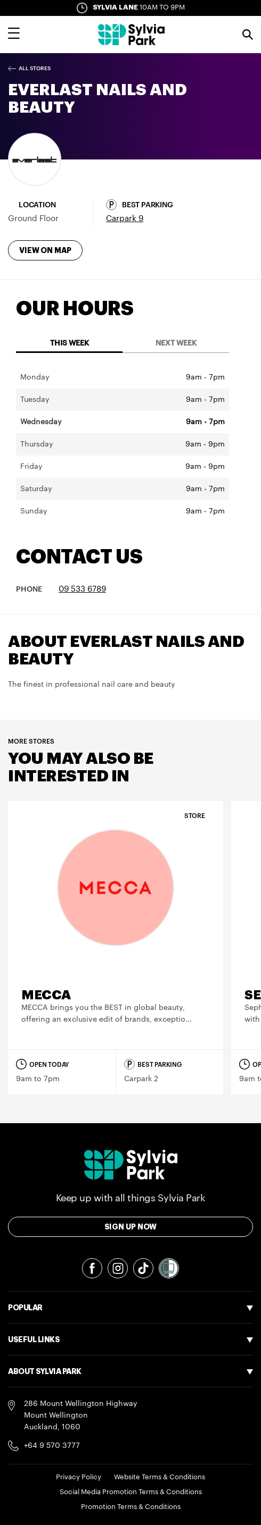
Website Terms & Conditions (159, 1476)
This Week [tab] (69, 343)
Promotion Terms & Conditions (131, 1506)
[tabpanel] (122, 444)
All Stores (35, 68)
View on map (45, 250)
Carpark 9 (124, 219)
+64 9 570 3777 (52, 1446)
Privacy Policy (78, 1476)
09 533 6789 (82, 589)
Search (247, 34)
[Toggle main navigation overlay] (14, 34)
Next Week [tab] (176, 343)
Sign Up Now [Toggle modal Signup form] (130, 1227)
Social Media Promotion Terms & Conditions (131, 1491)
